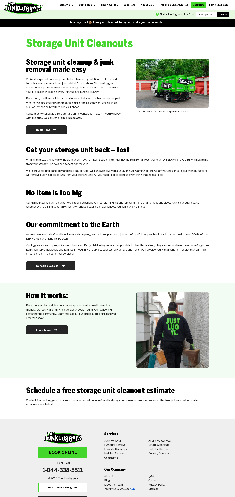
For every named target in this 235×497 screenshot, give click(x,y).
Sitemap (153, 489)
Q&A (151, 476)
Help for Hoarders (159, 449)
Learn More (47, 329)
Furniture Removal (115, 445)
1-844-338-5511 (63, 470)
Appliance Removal (159, 441)
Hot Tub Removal (114, 453)
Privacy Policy (156, 485)
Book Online (63, 453)
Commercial (111, 458)
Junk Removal (112, 441)
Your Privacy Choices (119, 489)
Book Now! (46, 129)
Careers (153, 480)
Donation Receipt (50, 265)
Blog (107, 480)
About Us (109, 476)
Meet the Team (113, 485)
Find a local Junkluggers (63, 488)
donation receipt (179, 250)
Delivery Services (158, 453)
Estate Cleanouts (158, 445)
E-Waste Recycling (115, 449)
